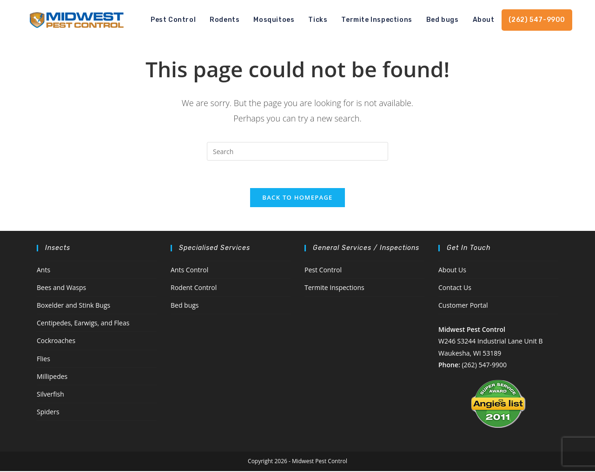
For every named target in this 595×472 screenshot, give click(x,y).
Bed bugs (185, 306)
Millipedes (52, 377)
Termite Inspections (334, 288)
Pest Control (323, 270)
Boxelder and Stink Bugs (73, 306)
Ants (43, 270)
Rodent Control (194, 288)
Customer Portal (463, 306)
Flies (43, 359)
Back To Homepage (297, 198)
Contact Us (454, 288)
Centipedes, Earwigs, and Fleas (83, 324)
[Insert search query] (297, 151)
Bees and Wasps (61, 288)
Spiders (48, 413)
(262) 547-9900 (484, 365)
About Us (452, 270)
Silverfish (50, 395)
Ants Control (189, 270)
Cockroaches (56, 341)
